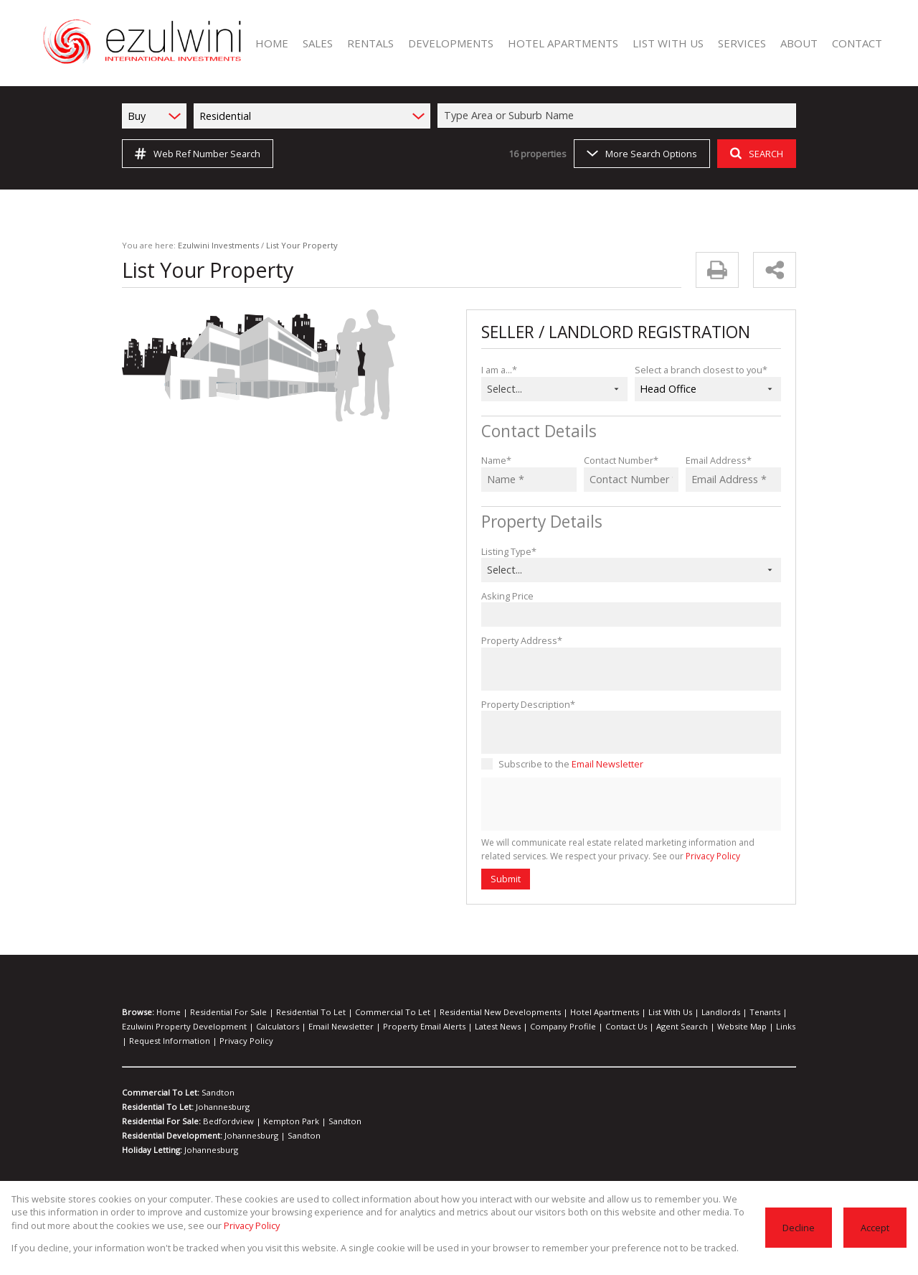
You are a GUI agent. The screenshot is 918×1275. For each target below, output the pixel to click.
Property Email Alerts (391, 1026)
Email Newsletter (601, 763)
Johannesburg (220, 1107)
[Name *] (529, 479)
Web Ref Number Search (195, 153)
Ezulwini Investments (209, 245)
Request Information (158, 1041)
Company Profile (515, 1026)
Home (166, 1012)
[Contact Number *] (631, 479)
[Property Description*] (631, 732)
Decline (800, 1227)
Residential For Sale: (162, 1121)
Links (715, 1026)
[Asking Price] (631, 614)
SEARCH (755, 153)
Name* (495, 459)
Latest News (457, 1026)
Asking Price (506, 595)
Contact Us (571, 1026)
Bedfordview (226, 1121)
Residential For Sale (220, 1012)
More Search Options (641, 153)
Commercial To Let (366, 1012)
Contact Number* (619, 459)
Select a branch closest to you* (698, 369)
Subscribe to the (567, 763)
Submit (505, 878)
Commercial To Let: (159, 1092)
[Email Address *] (733, 479)
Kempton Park (279, 1121)
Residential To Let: (157, 1107)
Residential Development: (171, 1135)
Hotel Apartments (555, 1012)
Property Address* (518, 640)
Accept (875, 1227)
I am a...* (499, 369)
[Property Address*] (631, 669)
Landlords (658, 1012)
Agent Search (621, 1026)
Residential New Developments (461, 1012)
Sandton (214, 1092)
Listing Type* (507, 551)
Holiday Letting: (152, 1150)
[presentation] (630, 805)
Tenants (697, 1012)
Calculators (260, 1026)
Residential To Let (294, 1012)
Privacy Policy (673, 856)
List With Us (613, 1012)
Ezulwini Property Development (177, 1026)
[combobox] (619, 115)
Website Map (676, 1026)
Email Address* (717, 459)
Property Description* (524, 704)
